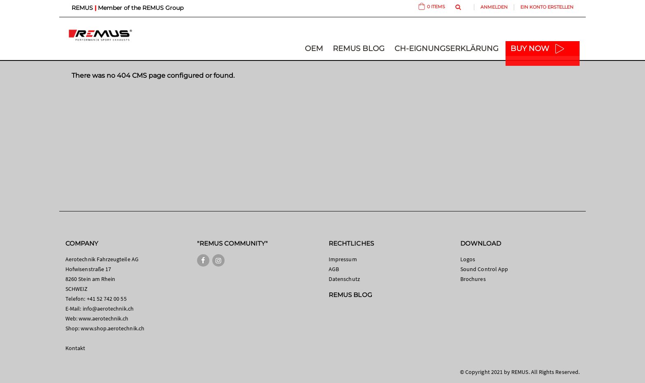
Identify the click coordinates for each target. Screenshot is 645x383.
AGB (334, 269)
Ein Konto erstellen (546, 7)
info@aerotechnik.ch (108, 308)
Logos (467, 259)
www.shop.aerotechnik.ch (112, 328)
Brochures (473, 279)
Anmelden (494, 7)
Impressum (343, 259)
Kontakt (75, 348)
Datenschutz (344, 279)
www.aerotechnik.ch (103, 318)
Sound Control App (484, 269)
